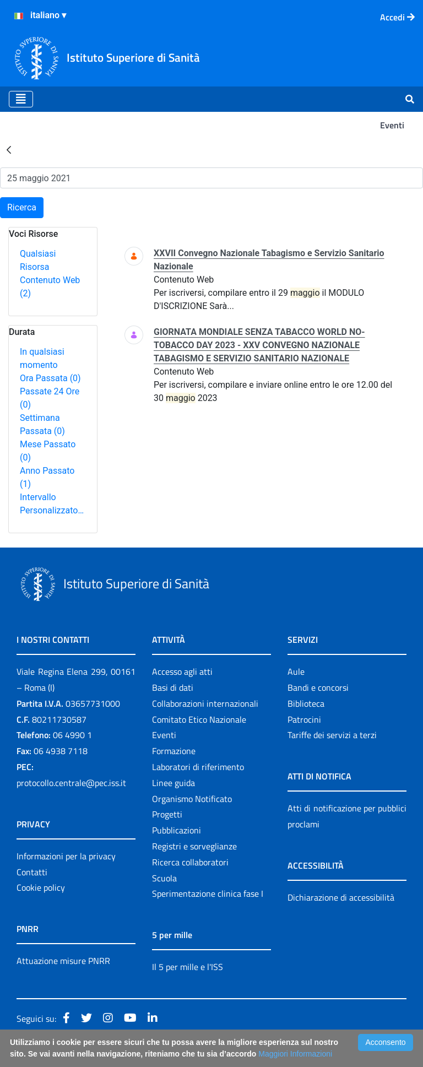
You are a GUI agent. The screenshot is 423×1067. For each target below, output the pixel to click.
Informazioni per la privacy (66, 856)
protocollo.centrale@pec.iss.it (71, 782)
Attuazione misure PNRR (63, 960)
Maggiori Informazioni (295, 1053)
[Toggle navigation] (21, 99)
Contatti (32, 872)
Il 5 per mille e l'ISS (187, 966)
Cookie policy (41, 887)
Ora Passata (50, 378)
